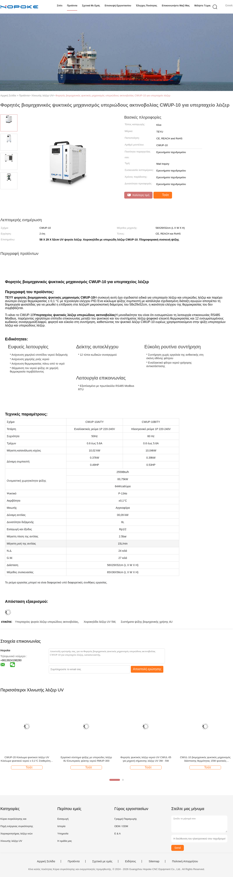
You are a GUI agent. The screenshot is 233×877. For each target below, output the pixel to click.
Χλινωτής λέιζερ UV (11, 840)
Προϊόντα (72, 5)
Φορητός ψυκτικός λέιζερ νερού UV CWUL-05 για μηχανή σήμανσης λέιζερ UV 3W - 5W (145, 759)
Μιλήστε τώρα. (202, 5)
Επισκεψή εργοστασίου (118, 5)
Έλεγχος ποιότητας (146, 5)
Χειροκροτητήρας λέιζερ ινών (16, 833)
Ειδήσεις (130, 861)
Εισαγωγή (62, 818)
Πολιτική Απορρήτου (185, 861)
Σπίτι (59, 5)
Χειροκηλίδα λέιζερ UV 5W (99, 621)
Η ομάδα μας (64, 840)
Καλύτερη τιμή (138, 195)
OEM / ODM (121, 826)
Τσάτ (163, 195)
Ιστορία (61, 826)
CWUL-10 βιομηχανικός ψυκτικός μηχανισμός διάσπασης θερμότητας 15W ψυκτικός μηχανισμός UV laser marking (205, 759)
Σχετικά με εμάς (91, 5)
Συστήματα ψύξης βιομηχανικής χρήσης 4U (147, 621)
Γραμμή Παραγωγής (125, 818)
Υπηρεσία (62, 833)
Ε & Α (117, 833)
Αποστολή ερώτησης (147, 669)
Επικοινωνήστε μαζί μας (176, 5)
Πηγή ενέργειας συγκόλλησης (16, 826)
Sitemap (154, 861)
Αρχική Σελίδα (46, 861)
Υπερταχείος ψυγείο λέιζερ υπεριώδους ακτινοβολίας (46, 621)
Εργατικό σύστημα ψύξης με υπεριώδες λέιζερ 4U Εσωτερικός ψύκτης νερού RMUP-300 (86, 759)
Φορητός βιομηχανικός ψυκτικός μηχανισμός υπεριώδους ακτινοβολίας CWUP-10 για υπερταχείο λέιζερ (112, 95)
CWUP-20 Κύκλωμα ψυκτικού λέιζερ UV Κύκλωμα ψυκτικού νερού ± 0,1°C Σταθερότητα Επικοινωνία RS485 (27, 759)
